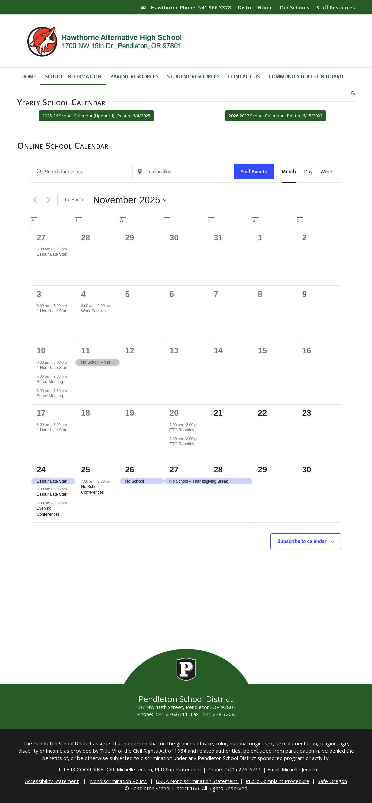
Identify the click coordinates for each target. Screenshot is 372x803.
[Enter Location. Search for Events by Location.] (183, 171)
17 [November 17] (41, 413)
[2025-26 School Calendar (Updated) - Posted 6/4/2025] (96, 115)
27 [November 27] (174, 469)
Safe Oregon (332, 781)
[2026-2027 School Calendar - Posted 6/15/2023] (275, 115)
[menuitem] (255, 7)
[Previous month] (35, 200)
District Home (255, 7)
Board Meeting (50, 381)
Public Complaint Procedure (277, 781)
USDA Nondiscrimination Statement (197, 781)
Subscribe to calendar (302, 541)
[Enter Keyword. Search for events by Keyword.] (81, 171)
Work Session (93, 311)
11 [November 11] (85, 350)
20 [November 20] (174, 413)
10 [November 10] (41, 350)
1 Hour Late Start (52, 254)
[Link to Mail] (143, 8)
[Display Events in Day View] (308, 171)
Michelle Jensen (299, 769)
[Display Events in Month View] (289, 171)
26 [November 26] (129, 469)
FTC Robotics (181, 430)
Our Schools (294, 7)
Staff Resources (335, 7)
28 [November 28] (218, 469)
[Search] (351, 93)
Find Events (253, 171)
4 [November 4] (83, 294)
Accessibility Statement (52, 781)
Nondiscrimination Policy (118, 781)
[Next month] (48, 200)
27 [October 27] (41, 237)
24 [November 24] (41, 469)
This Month (73, 199)
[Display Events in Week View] (326, 171)
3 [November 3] (39, 294)
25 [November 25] (85, 469)
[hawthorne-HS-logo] (105, 41)
